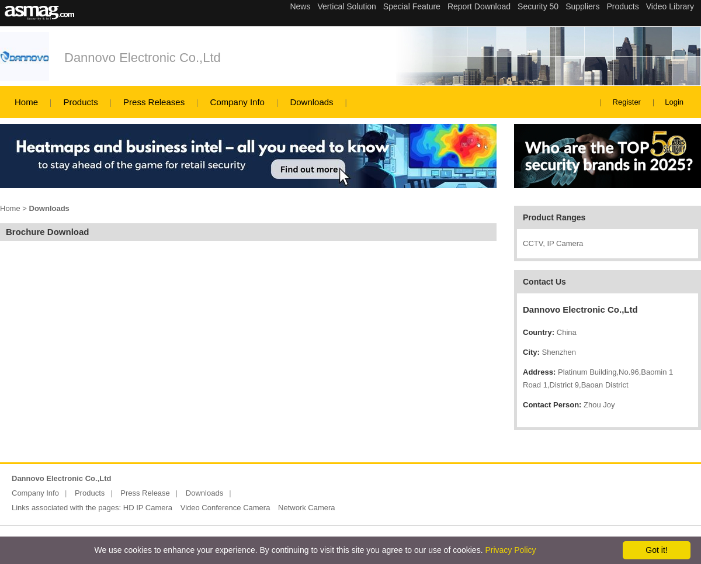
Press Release (145, 493)
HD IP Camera (147, 507)
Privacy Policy (510, 550)
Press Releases (154, 102)
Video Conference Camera (225, 507)
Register (627, 102)
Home (26, 102)
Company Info (237, 102)
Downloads (311, 102)
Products (80, 102)
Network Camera (306, 507)
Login (674, 102)
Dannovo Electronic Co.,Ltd (142, 57)
